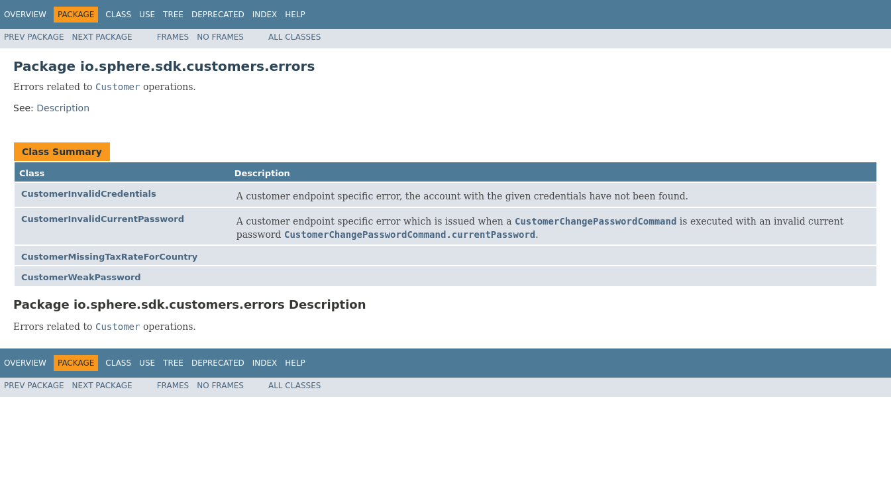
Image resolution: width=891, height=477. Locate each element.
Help (295, 14)
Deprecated (217, 14)
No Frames (220, 37)
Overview (25, 14)
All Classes (294, 37)
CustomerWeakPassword (81, 277)
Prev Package (34, 37)
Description (62, 108)
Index (265, 14)
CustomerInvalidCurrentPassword (102, 219)
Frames (173, 37)
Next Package (102, 37)
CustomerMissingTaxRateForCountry (109, 257)
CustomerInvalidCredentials (88, 194)
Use (147, 14)
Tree (173, 14)
